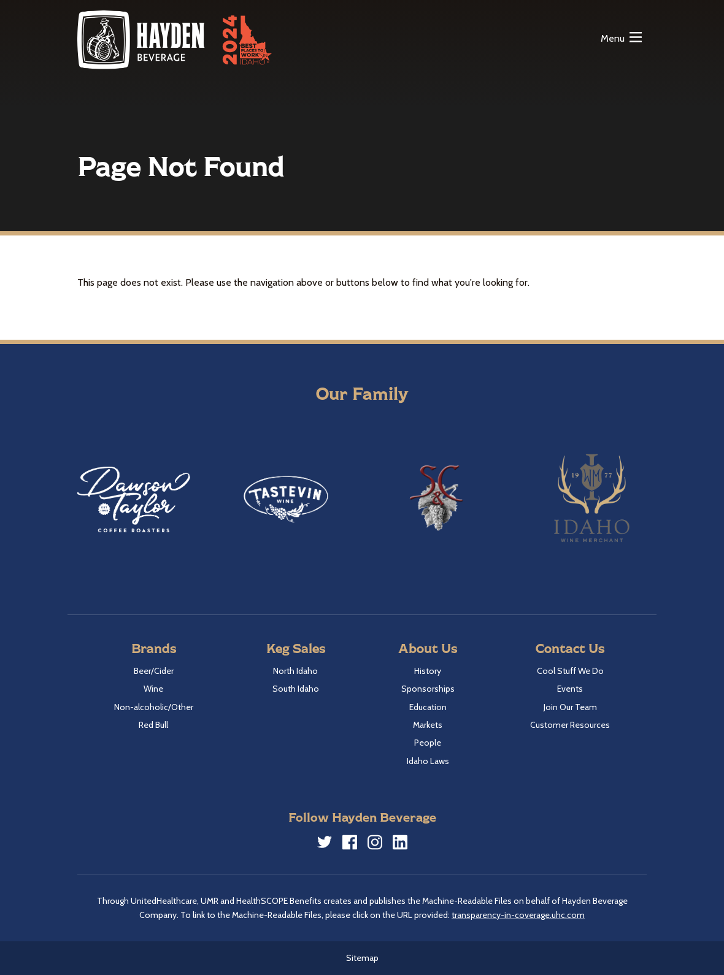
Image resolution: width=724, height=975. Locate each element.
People (427, 742)
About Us (427, 648)
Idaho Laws (428, 761)
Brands (153, 648)
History (427, 670)
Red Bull (153, 724)
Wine (153, 688)
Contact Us (570, 648)
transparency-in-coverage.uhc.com (518, 914)
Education (428, 707)
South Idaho (295, 688)
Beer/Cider (154, 670)
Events (570, 688)
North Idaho (295, 670)
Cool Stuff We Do (570, 670)
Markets (427, 724)
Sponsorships (428, 688)
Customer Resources (570, 724)
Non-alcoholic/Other (153, 707)
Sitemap (362, 957)
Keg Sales (295, 648)
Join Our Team (570, 707)
